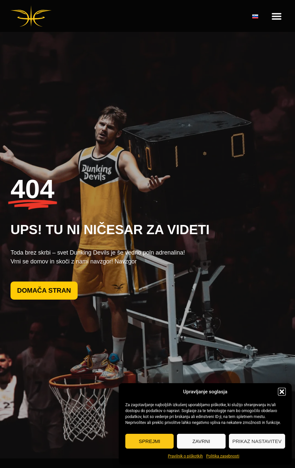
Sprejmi (149, 441)
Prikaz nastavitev (257, 441)
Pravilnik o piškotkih (185, 456)
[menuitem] (255, 16)
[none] (255, 16)
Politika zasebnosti (222, 456)
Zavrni (201, 441)
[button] (282, 391)
